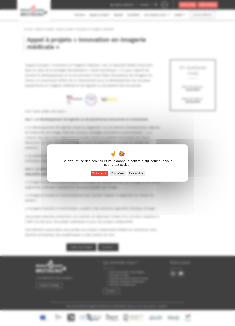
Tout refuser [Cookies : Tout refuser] (118, 173)
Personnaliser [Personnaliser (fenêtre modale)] (136, 173)
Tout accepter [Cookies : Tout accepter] (99, 173)
